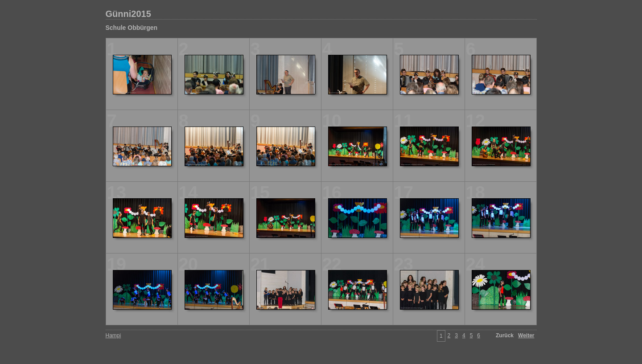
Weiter (526, 335)
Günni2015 (128, 14)
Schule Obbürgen (132, 27)
